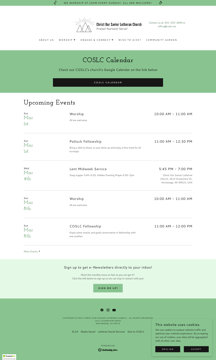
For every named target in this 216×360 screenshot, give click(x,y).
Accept (196, 349)
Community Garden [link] (161, 39)
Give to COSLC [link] (135, 331)
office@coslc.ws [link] (167, 26)
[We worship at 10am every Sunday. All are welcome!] (108, 3)
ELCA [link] (75, 331)
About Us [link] (46, 39)
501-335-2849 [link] (173, 22)
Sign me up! (108, 288)
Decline (168, 349)
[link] (108, 24)
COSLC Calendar (108, 82)
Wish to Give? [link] (129, 39)
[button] (67, 40)
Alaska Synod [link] (88, 331)
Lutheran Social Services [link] (111, 331)
